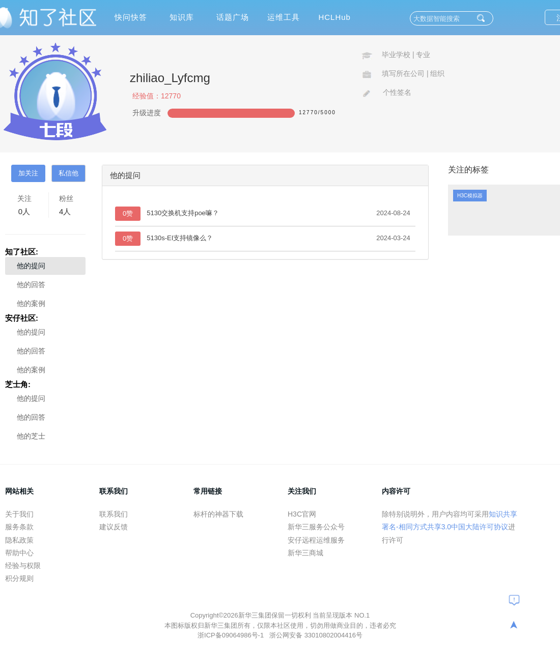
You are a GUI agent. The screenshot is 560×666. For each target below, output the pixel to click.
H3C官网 (302, 514)
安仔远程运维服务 (316, 540)
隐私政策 (19, 540)
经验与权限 (23, 565)
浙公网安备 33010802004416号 (315, 635)
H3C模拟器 (470, 195)
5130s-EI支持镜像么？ (180, 238)
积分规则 (19, 578)
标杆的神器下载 (218, 514)
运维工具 (283, 17)
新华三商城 (305, 553)
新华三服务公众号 (316, 527)
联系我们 (113, 514)
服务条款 (19, 527)
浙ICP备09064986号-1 (232, 635)
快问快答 (131, 17)
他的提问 (31, 266)
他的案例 (31, 303)
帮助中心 (19, 553)
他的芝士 (31, 436)
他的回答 (31, 284)
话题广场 (232, 17)
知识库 (182, 17)
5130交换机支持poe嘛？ (183, 213)
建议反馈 (113, 527)
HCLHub (334, 17)
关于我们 (19, 514)
